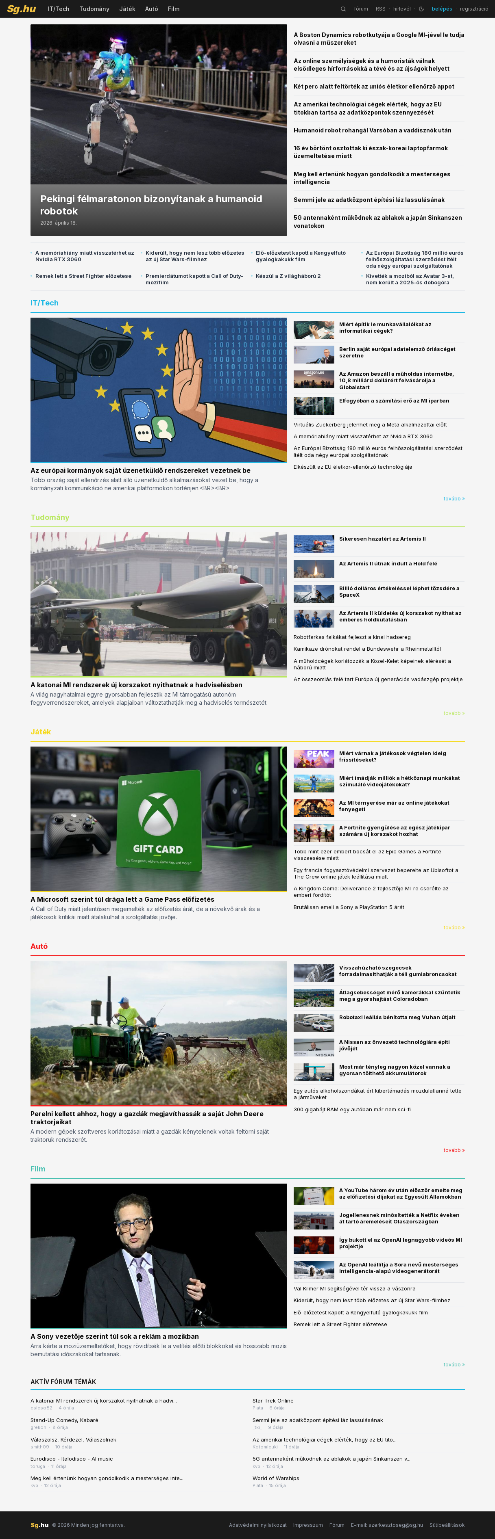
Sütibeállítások (447, 1525)
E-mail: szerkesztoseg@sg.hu (387, 1525)
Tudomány (94, 8)
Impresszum (308, 1525)
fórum (361, 9)
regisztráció (474, 9)
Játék (127, 8)
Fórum (337, 1525)
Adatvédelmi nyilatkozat (258, 1525)
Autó (151, 8)
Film (173, 8)
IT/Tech (59, 8)
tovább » (454, 499)
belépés (442, 9)
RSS (381, 9)
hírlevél (402, 9)
